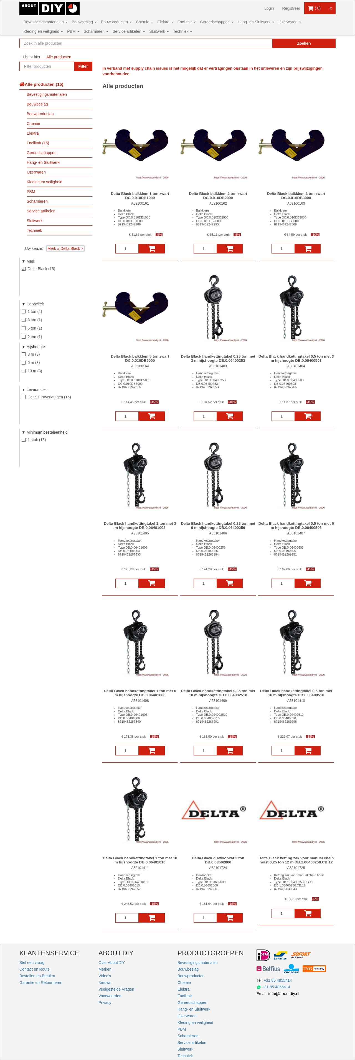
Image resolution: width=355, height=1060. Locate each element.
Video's (104, 976)
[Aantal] (127, 248)
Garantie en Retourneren (40, 982)
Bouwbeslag (84, 22)
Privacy (104, 1002)
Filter (83, 66)
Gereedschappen (217, 22)
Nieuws (104, 982)
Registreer (291, 8)
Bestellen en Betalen (37, 976)
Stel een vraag (31, 962)
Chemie (144, 22)
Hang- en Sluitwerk (256, 22)
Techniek (182, 31)
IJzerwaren (289, 22)
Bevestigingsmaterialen (46, 22)
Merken (104, 969)
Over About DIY (111, 962)
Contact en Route (34, 969)
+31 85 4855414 (278, 980)
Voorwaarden (109, 996)
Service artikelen (129, 31)
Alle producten (58, 57)
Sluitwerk (159, 31)
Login (269, 8)
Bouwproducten (116, 22)
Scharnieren (96, 31)
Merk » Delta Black (63, 248)
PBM (73, 31)
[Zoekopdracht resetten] (256, 43)
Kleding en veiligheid (43, 31)
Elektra (165, 22)
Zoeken (304, 43)
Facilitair (187, 22)
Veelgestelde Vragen (116, 989)
